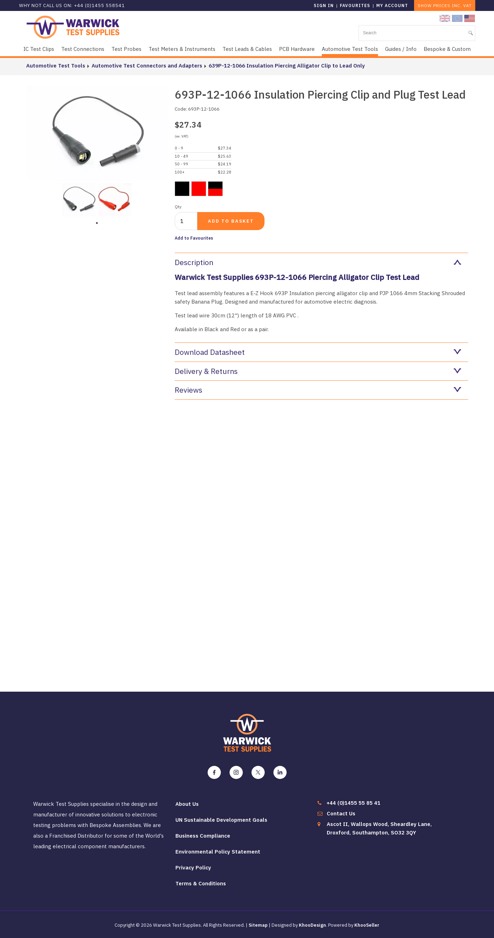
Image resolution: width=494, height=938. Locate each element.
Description (318, 262)
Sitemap (258, 925)
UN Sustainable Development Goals (221, 819)
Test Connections (82, 49)
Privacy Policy (193, 867)
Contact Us (341, 813)
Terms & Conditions (200, 883)
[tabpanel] (79, 199)
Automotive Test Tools (350, 49)
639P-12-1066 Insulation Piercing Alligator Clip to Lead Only (287, 65)
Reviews (318, 390)
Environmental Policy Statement (217, 851)
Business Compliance (202, 835)
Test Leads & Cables (247, 49)
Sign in (324, 5)
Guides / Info (401, 49)
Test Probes (126, 49)
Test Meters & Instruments (182, 49)
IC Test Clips (38, 49)
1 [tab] (96, 223)
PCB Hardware (297, 49)
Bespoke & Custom (447, 49)
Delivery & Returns (318, 371)
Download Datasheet (318, 352)
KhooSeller (366, 925)
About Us (187, 804)
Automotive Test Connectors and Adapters (147, 65)
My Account (392, 5)
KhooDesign (312, 925)
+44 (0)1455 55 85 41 (353, 802)
